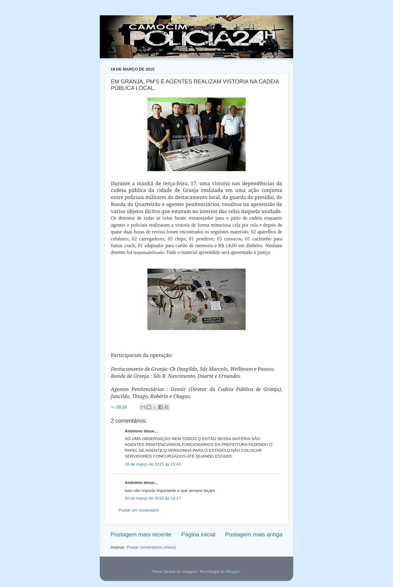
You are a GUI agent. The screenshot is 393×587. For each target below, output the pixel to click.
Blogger (233, 571)
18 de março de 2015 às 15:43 (153, 464)
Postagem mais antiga (253, 534)
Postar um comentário (139, 510)
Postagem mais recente (141, 534)
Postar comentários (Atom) (151, 547)
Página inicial (198, 534)
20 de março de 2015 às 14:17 (153, 498)
